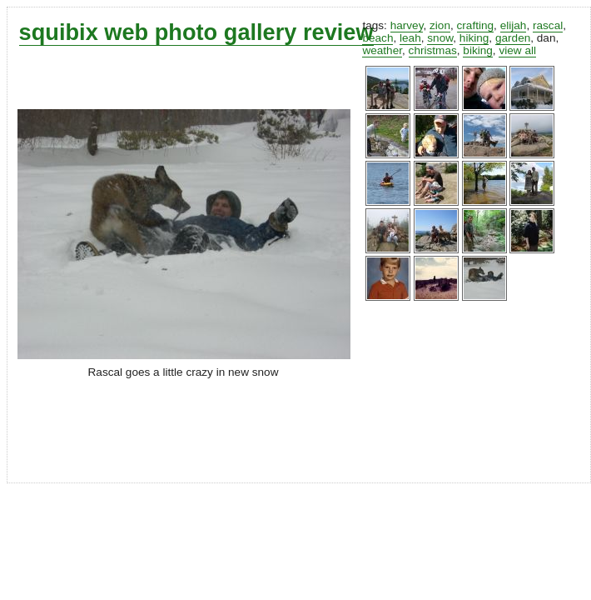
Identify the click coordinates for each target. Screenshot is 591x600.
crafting (475, 25)
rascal (548, 25)
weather (382, 50)
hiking (474, 38)
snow (440, 38)
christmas (433, 50)
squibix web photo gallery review (196, 32)
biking (478, 50)
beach (377, 38)
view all (517, 50)
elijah (513, 25)
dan (546, 38)
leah (410, 38)
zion (440, 25)
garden (512, 38)
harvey (407, 25)
